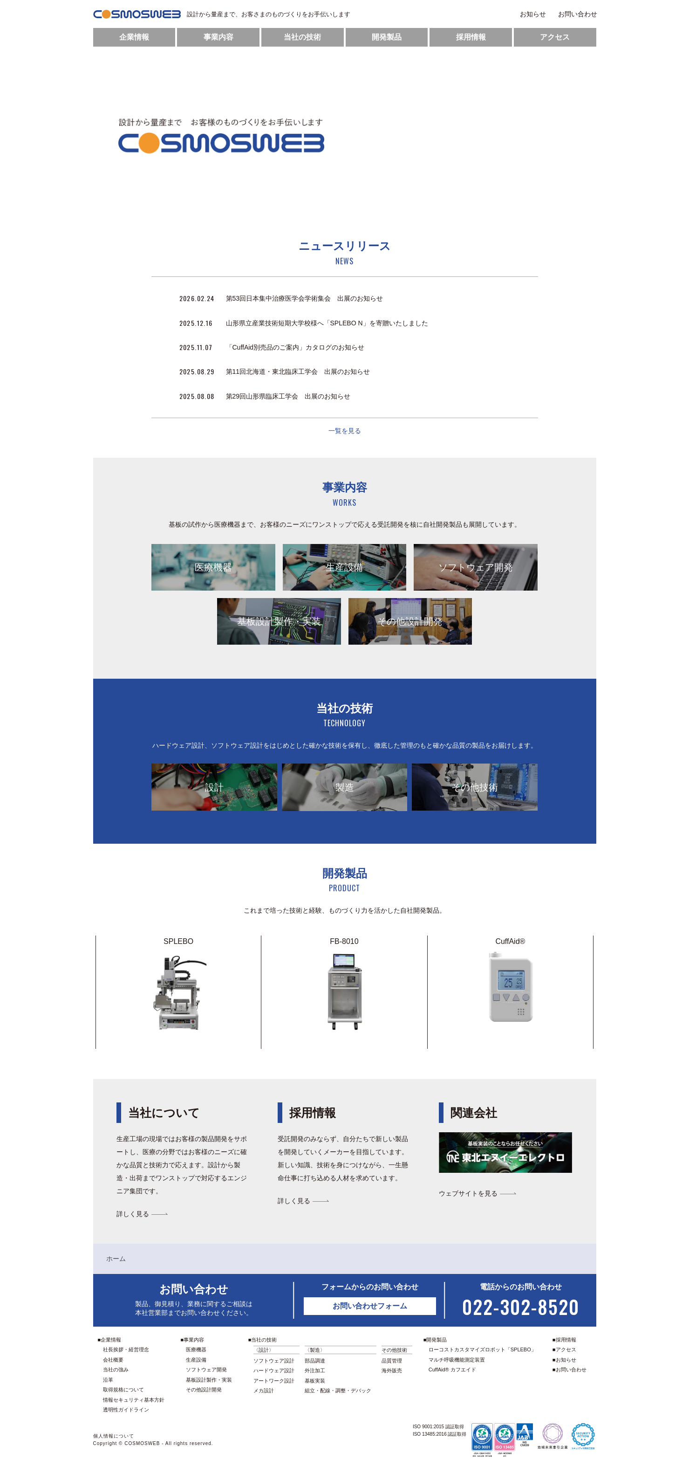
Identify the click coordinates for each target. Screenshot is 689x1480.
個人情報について (113, 1436)
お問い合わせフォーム (370, 1306)
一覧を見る (344, 430)
